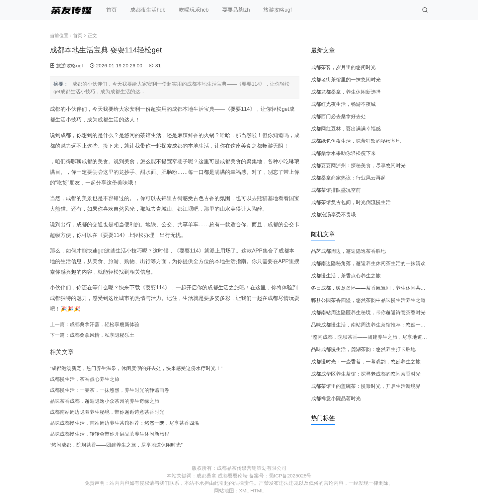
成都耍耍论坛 (233, 475)
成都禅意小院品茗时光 (336, 398)
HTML (257, 490)
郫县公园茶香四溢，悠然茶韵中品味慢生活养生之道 (368, 300)
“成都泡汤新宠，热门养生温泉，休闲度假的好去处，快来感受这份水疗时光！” (136, 368)
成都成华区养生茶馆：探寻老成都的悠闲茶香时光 (366, 374)
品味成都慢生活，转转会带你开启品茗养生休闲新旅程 (109, 434)
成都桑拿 (206, 475)
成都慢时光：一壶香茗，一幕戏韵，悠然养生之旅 (366, 361)
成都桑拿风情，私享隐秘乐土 (102, 335)
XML (244, 490)
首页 (111, 10)
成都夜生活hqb (148, 10)
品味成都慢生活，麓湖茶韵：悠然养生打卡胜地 (363, 349)
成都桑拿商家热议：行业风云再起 (348, 177)
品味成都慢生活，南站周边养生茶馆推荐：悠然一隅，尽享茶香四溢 (124, 423)
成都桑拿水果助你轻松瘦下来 (343, 153)
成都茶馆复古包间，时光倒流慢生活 (351, 202)
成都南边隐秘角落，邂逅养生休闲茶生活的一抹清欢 (368, 263)
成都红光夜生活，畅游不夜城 (343, 104)
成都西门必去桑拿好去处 (338, 116)
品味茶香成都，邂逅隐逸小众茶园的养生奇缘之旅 (104, 401)
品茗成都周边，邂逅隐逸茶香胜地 (348, 251)
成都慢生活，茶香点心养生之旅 (85, 379)
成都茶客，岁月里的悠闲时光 (343, 67)
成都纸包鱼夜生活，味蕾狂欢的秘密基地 (356, 141)
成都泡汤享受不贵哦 (333, 214)
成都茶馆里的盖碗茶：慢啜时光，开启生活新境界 (366, 386)
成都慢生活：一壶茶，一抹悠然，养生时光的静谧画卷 (109, 390)
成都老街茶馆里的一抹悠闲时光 (346, 79)
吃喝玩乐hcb (194, 10)
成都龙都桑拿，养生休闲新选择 (346, 92)
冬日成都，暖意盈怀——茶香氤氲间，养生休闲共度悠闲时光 (378, 288)
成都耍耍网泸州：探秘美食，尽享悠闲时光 (358, 165)
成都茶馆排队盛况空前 (336, 190)
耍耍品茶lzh (236, 10)
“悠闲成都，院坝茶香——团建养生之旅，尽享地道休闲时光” (116, 445)
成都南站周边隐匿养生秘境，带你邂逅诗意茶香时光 (107, 412)
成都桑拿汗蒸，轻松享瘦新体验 (104, 324)
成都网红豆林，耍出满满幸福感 (346, 128)
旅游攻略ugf (277, 10)
